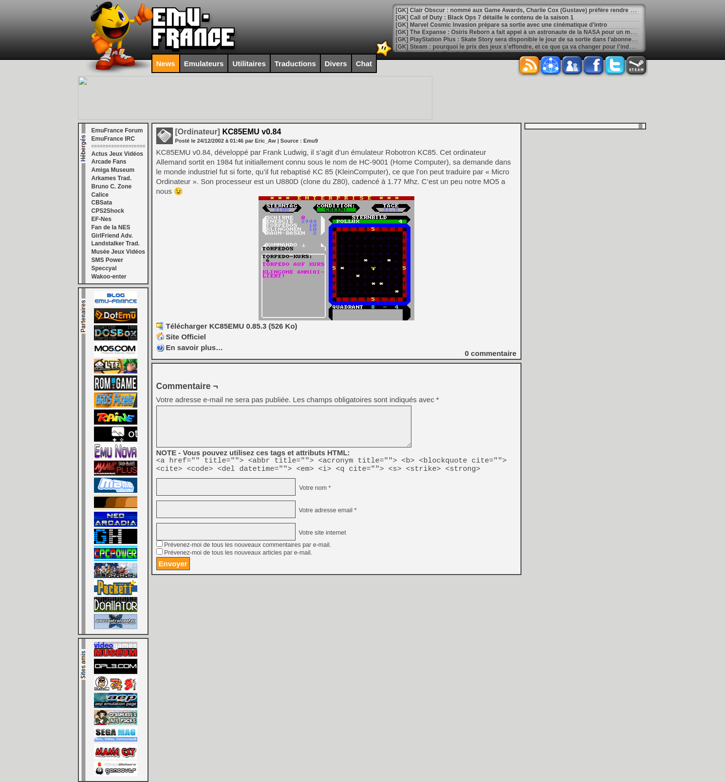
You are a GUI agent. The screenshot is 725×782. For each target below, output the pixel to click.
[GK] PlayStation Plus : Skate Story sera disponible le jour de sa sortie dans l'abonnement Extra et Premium (545, 39)
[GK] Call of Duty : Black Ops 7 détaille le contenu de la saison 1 (485, 17)
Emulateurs (204, 63)
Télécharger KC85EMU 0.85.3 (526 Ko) (231, 326)
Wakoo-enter (109, 276)
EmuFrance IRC (113, 138)
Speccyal (104, 268)
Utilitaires (248, 63)
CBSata (102, 202)
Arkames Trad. (112, 178)
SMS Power (107, 260)
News (165, 63)
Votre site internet (321, 535)
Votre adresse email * (326, 513)
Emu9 (310, 141)
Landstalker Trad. (116, 243)
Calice (100, 194)
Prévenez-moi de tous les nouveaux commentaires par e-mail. (247, 547)
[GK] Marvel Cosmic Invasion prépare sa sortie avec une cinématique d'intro (501, 24)
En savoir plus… (194, 347)
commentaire (491, 353)
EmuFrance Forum (117, 130)
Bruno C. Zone (112, 186)
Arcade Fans (109, 161)
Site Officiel (186, 337)
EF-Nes (102, 219)
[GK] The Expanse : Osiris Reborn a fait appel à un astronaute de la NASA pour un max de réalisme (533, 32)
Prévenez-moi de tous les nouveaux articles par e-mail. (238, 555)
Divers (336, 63)
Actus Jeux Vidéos (118, 153)
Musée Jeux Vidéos (119, 251)
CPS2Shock (108, 210)
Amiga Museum (113, 170)
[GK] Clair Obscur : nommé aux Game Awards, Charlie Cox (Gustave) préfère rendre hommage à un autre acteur (551, 10)
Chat (364, 63)
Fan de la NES (111, 227)
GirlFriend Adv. (112, 235)
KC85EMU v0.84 (228, 132)
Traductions (295, 63)
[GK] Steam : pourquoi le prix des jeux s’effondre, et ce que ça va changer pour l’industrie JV (525, 46)
